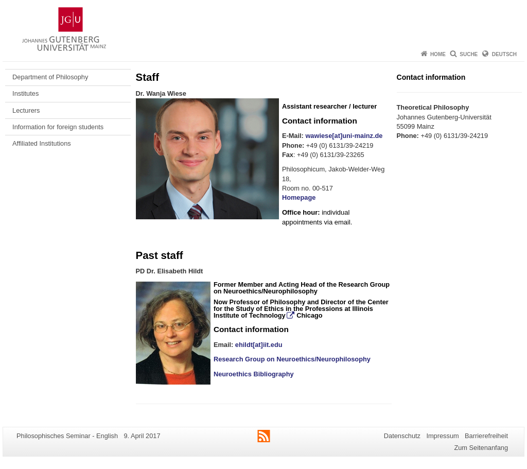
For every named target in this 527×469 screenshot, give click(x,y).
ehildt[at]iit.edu (259, 345)
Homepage (298, 197)
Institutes (25, 93)
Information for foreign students (57, 127)
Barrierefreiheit (486, 436)
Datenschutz (402, 436)
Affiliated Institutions (41, 143)
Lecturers (26, 110)
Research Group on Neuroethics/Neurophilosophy (302, 288)
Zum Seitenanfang (481, 447)
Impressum (442, 436)
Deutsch (504, 54)
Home (438, 54)
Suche (469, 54)
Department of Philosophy (50, 77)
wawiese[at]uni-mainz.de (343, 136)
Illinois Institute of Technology (293, 312)
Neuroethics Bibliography (254, 374)
